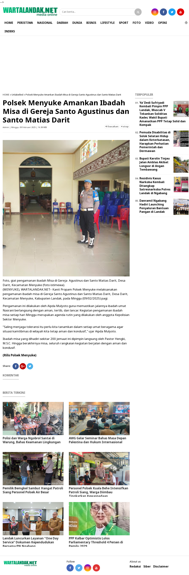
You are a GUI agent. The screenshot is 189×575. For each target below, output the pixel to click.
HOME (8, 23)
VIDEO (149, 23)
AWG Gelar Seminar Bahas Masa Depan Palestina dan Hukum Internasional (97, 440)
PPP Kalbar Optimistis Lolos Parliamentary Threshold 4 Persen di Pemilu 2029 (96, 542)
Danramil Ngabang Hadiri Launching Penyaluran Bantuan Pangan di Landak (154, 206)
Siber (147, 566)
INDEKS (9, 31)
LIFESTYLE (107, 23)
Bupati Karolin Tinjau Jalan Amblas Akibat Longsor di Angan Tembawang (154, 163)
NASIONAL (45, 23)
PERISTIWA (25, 23)
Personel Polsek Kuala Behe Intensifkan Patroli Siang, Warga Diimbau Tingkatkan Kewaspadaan (98, 492)
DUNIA (77, 23)
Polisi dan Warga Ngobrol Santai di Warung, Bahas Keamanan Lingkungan (32, 440)
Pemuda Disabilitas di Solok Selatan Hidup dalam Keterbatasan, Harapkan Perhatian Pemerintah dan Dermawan (155, 141)
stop (125, 126)
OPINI (162, 23)
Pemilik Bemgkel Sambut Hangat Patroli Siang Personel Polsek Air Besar (33, 490)
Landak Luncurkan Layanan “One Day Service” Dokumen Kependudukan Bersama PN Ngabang (30, 542)
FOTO (137, 23)
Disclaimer (161, 566)
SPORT (123, 23)
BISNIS (91, 23)
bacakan (111, 126)
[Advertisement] (94, 64)
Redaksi (135, 566)
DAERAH (62, 23)
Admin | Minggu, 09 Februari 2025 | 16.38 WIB (25, 127)
